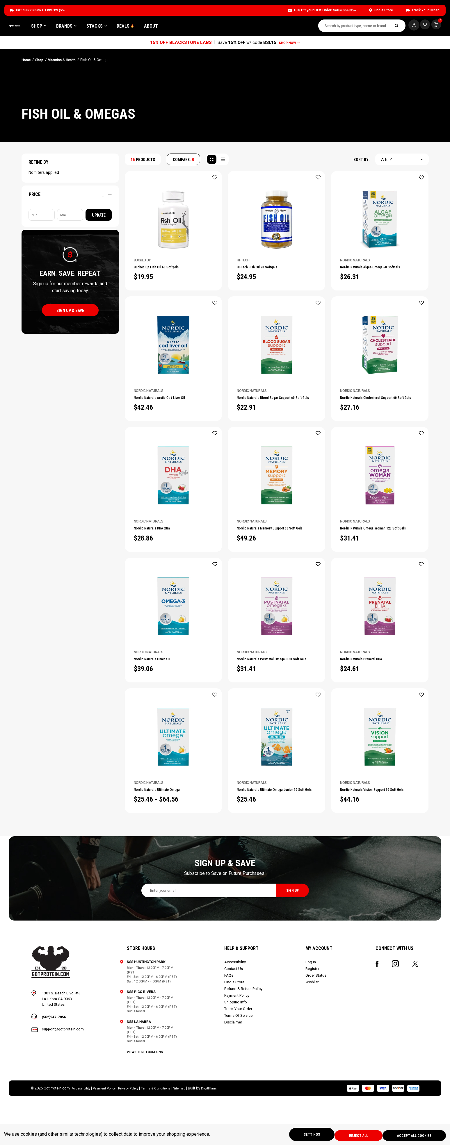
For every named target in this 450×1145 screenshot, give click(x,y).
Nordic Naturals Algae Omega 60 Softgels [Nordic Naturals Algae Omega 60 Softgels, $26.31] (374, 273)
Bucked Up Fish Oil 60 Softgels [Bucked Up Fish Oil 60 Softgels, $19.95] (166, 270)
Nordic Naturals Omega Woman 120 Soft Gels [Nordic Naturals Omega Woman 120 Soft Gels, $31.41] (377, 574)
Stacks (163, 27)
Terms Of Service (239, 1056)
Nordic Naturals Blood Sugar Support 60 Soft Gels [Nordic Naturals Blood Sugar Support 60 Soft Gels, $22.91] (276, 436)
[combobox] (347, 27)
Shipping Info (236, 1042)
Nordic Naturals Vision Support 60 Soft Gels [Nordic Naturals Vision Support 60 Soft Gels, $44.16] (376, 851)
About (218, 27)
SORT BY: (361, 162)
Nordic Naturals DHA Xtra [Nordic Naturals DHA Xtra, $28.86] (160, 572)
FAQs (229, 1016)
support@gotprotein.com (63, 1070)
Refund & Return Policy (244, 1029)
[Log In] (407, 26)
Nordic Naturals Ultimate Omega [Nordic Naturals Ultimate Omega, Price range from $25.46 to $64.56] (167, 848)
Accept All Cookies (412, 1135)
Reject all (352, 1135)
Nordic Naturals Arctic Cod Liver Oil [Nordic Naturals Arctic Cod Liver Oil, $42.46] (171, 433)
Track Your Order (239, 1049)
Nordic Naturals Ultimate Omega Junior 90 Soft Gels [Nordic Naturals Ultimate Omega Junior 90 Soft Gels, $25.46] (270, 851)
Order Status (316, 1016)
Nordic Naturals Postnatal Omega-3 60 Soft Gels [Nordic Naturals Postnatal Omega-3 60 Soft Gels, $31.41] (274, 713)
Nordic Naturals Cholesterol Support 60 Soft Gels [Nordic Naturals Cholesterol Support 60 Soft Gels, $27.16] (378, 436)
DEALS (192, 27)
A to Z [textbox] (386, 162)
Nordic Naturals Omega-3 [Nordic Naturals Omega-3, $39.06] (160, 710)
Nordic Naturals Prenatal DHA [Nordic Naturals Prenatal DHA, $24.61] (371, 710)
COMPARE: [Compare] (183, 161)
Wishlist (312, 1022)
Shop (105, 27)
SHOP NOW (290, 44)
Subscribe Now (344, 10)
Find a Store (235, 1022)
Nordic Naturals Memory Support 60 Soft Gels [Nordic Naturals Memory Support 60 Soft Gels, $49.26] (275, 574)
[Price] (70, 196)
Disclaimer (234, 1062)
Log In (311, 1002)
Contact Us (234, 1009)
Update (99, 217)
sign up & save (70, 312)
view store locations (146, 1092)
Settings (302, 1135)
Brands (133, 27)
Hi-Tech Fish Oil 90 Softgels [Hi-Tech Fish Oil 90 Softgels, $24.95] (266, 270)
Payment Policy (237, 1036)
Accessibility (235, 1002)
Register (313, 1009)
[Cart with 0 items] (421, 26)
